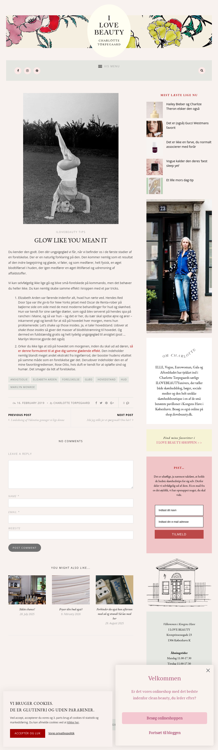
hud (124, 379)
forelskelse (71, 379)
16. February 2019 (31, 403)
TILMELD (179, 534)
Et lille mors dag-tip (180, 180)
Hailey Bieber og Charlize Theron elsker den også (184, 106)
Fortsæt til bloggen (164, 732)
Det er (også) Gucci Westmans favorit (187, 125)
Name (13, 496)
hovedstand (107, 379)
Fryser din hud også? (70, 609)
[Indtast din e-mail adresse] (179, 522)
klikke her (73, 722)
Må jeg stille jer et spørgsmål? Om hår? (110, 420)
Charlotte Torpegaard (71, 403)
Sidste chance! (27, 609)
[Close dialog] (208, 670)
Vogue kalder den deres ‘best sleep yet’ (186, 163)
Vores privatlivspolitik (61, 733)
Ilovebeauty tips (71, 232)
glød (88, 379)
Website (14, 528)
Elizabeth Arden (45, 379)
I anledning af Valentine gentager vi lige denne (36, 420)
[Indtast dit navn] (179, 510)
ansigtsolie (19, 379)
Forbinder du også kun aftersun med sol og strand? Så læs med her (114, 613)
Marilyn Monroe (22, 387)
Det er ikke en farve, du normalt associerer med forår (188, 144)
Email (14, 512)
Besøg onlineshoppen (164, 718)
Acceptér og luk (28, 733)
